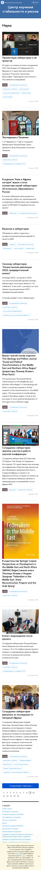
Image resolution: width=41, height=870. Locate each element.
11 (4, 796)
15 (18, 796)
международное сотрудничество (14, 164)
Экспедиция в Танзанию (15, 137)
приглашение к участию (25, 244)
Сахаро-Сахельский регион (12, 768)
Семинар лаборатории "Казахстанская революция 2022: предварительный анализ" (17, 268)
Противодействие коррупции (11, 831)
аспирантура (30, 248)
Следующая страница (20, 785)
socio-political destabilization (12, 311)
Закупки (4, 823)
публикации (13, 213)
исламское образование (11, 93)
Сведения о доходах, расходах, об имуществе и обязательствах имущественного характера (17, 835)
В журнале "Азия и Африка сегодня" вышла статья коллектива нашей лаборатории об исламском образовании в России (19, 185)
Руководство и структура (10, 812)
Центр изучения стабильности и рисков (20, 9)
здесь (17, 854)
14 (14, 796)
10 (33, 793)
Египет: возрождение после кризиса (17, 637)
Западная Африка (25, 760)
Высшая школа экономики (13, 2)
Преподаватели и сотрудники (11, 817)
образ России (7, 764)
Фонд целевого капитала (10, 829)
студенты (12, 244)
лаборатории (26, 93)
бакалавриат (7, 248)
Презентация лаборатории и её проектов (19, 59)
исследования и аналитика (18, 85)
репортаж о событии (10, 89)
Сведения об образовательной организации (16, 839)
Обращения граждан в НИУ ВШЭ (12, 826)
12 (7, 796)
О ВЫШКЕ (6, 805)
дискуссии (12, 490)
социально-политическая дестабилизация (17, 315)
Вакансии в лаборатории (15, 228)
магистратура (24, 89)
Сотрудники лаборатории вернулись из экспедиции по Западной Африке (17, 714)
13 (11, 796)
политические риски (21, 764)
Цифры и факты (7, 809)
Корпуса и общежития (9, 820)
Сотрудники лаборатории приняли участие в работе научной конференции (16, 451)
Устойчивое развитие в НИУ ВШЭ (13, 814)
